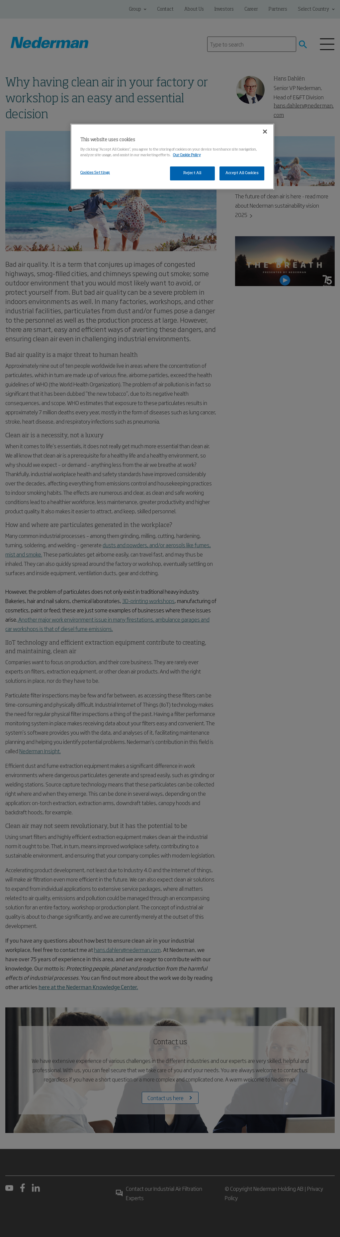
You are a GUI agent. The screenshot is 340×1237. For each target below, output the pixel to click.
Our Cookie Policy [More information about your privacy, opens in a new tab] (187, 155)
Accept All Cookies (241, 173)
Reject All (192, 173)
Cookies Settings (95, 173)
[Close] (265, 131)
